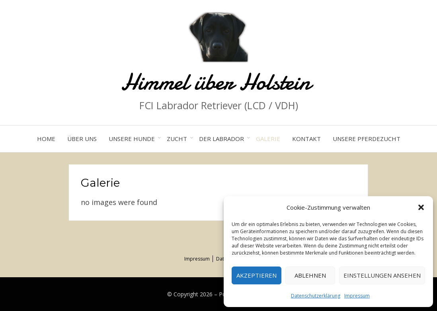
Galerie (268, 139)
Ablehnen (310, 275)
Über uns (82, 139)
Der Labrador (221, 139)
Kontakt (306, 139)
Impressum (357, 295)
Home (46, 139)
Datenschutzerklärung (315, 295)
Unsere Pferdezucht (366, 139)
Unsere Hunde (132, 139)
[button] (421, 207)
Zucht (177, 139)
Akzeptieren (256, 275)
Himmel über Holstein (218, 81)
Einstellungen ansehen (382, 275)
